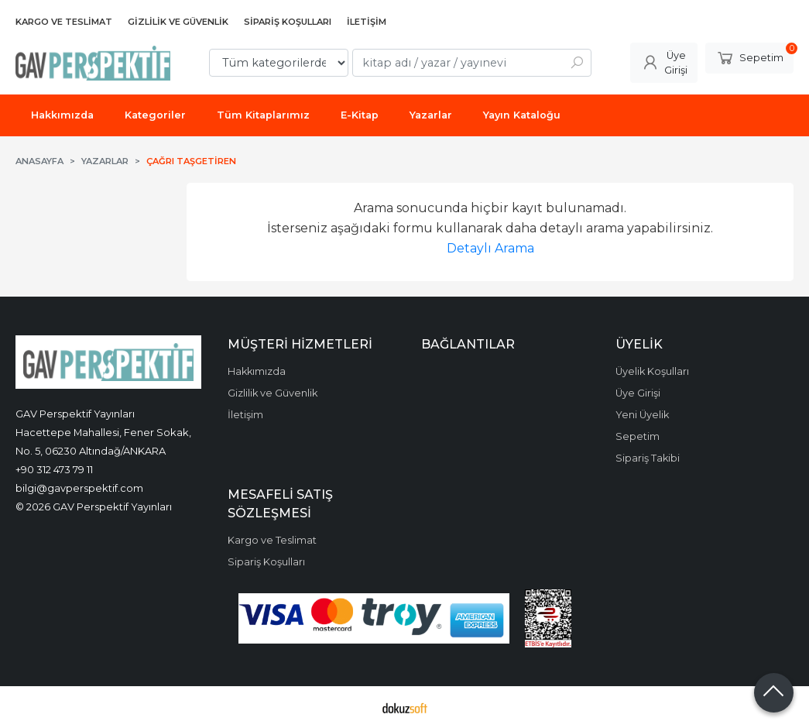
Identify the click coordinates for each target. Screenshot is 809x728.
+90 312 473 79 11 (54, 469)
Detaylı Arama (490, 248)
